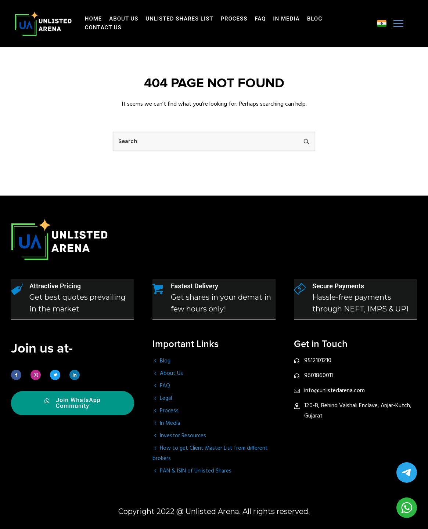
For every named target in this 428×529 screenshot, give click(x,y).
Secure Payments (338, 286)
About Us (123, 18)
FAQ (260, 18)
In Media (286, 18)
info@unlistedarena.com (334, 390)
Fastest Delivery (194, 286)
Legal (166, 398)
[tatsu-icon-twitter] (57, 375)
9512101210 (317, 360)
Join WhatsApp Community (72, 403)
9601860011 (318, 375)
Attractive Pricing (55, 286)
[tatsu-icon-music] (381, 23)
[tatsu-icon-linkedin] (76, 375)
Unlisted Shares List (179, 18)
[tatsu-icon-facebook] (18, 375)
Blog (315, 18)
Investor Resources (183, 435)
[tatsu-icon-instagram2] (37, 375)
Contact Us (103, 27)
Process (233, 18)
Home (93, 18)
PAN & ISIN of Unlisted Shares (195, 471)
